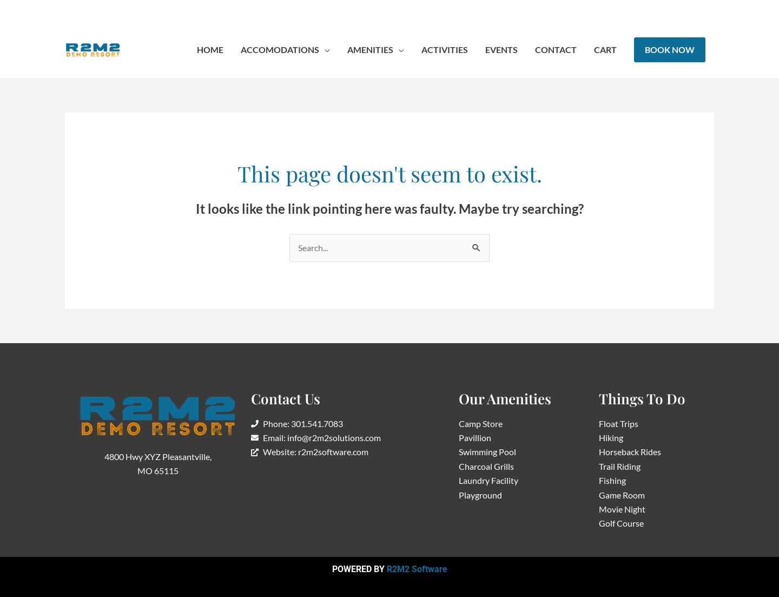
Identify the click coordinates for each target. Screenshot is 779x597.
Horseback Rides (630, 452)
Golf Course (621, 523)
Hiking (611, 437)
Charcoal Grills (486, 466)
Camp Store (481, 423)
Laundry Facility (488, 480)
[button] (285, 49)
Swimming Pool (487, 452)
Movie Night (622, 509)
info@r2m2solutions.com (187, 10)
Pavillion (475, 437)
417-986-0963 (97, 10)
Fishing (612, 480)
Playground (480, 495)
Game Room (622, 495)
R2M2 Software (417, 569)
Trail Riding (620, 466)
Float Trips (618, 423)
